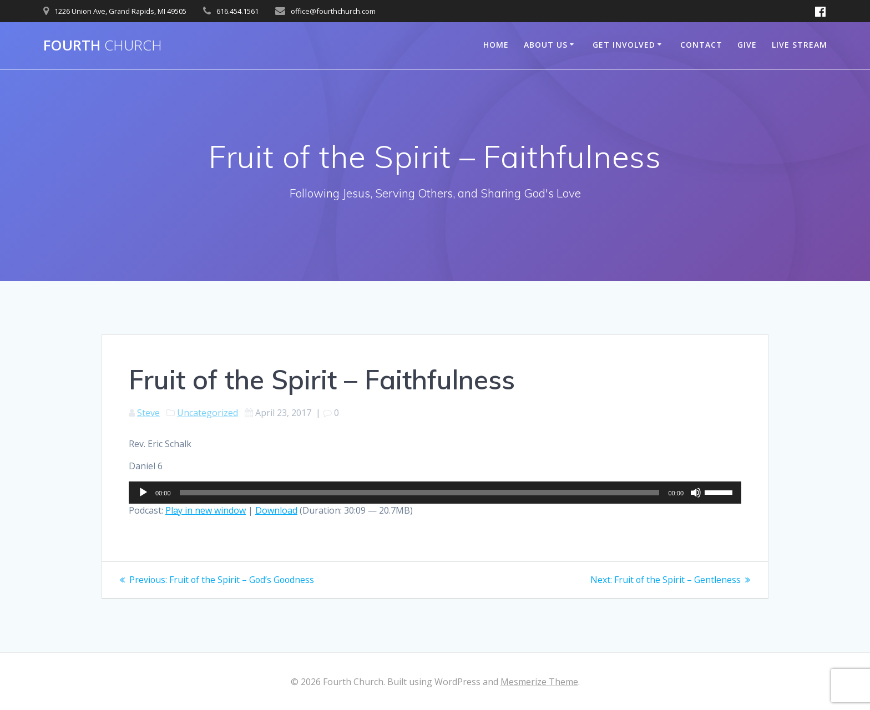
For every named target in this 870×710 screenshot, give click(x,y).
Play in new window (205, 510)
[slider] (420, 492)
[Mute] (695, 492)
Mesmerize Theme (539, 682)
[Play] (143, 492)
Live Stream (799, 44)
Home (496, 44)
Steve (148, 413)
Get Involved (624, 44)
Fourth (102, 45)
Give (747, 44)
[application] (435, 492)
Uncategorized (207, 413)
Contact (701, 44)
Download (276, 510)
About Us (546, 44)
